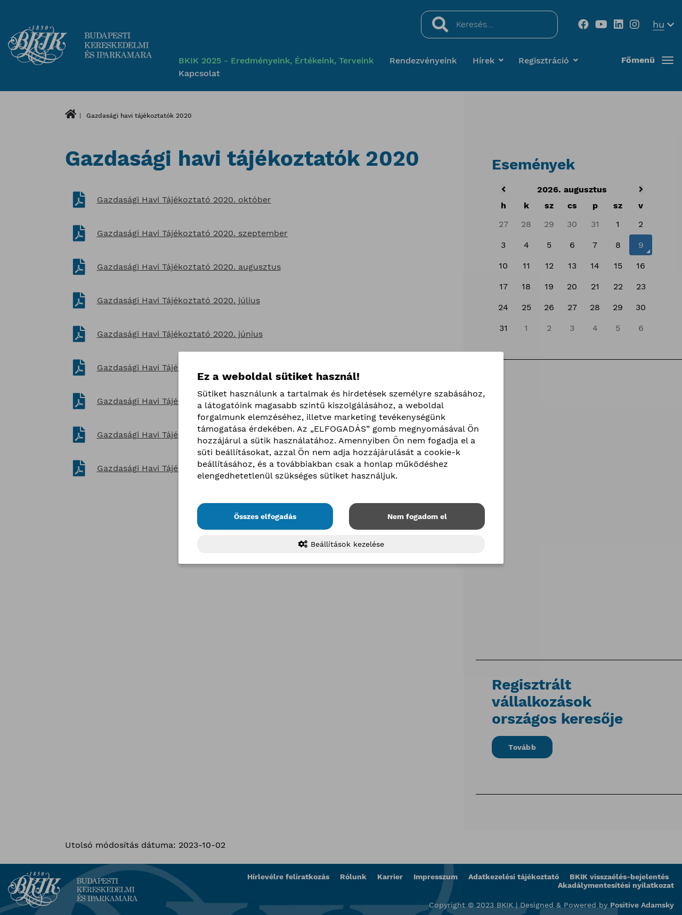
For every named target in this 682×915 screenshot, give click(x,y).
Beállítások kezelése (341, 544)
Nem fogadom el (417, 516)
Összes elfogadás (265, 516)
